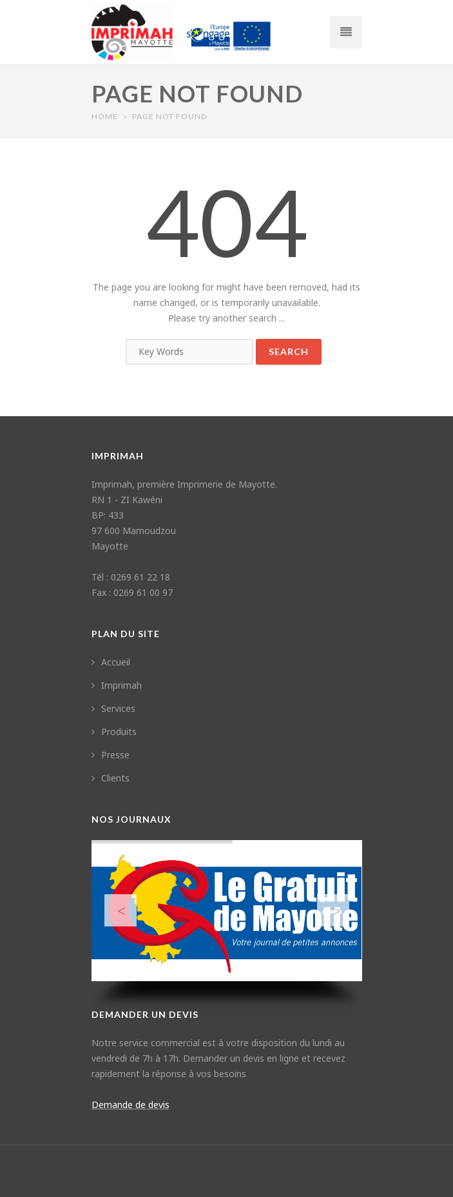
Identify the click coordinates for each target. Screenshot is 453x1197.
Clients (111, 778)
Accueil (111, 662)
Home (105, 116)
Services (113, 708)
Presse (111, 755)
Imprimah (117, 685)
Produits (114, 731)
